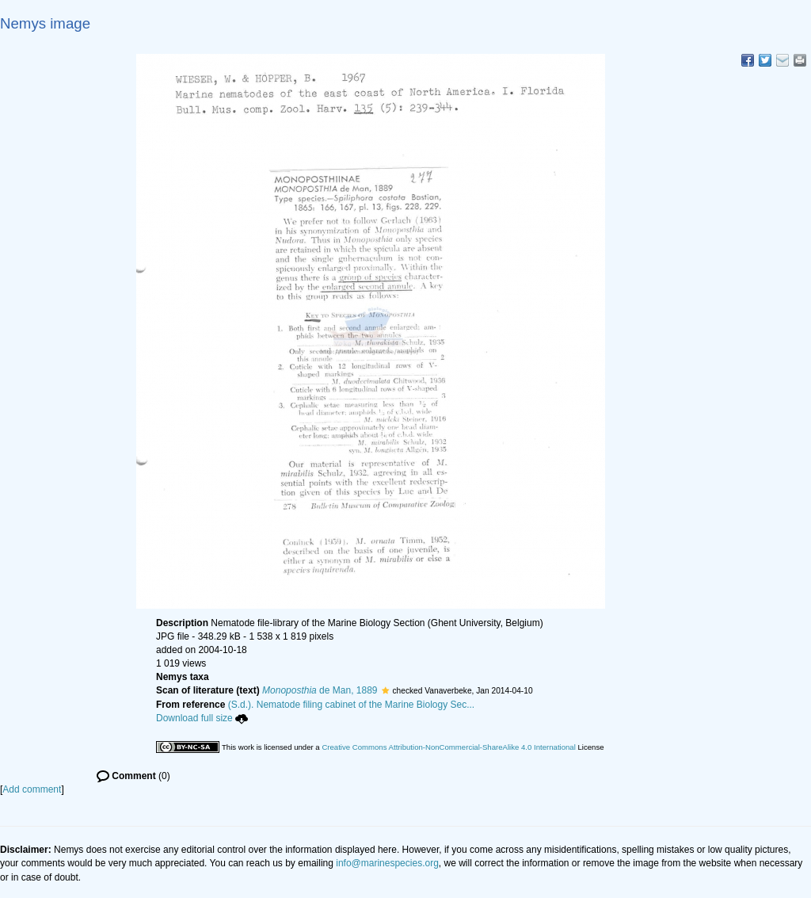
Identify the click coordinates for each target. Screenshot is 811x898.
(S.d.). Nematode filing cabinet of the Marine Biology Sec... (351, 704)
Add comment (31, 789)
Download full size (202, 718)
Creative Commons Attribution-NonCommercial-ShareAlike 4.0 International (448, 747)
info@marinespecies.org (387, 863)
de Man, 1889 (319, 690)
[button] (385, 690)
